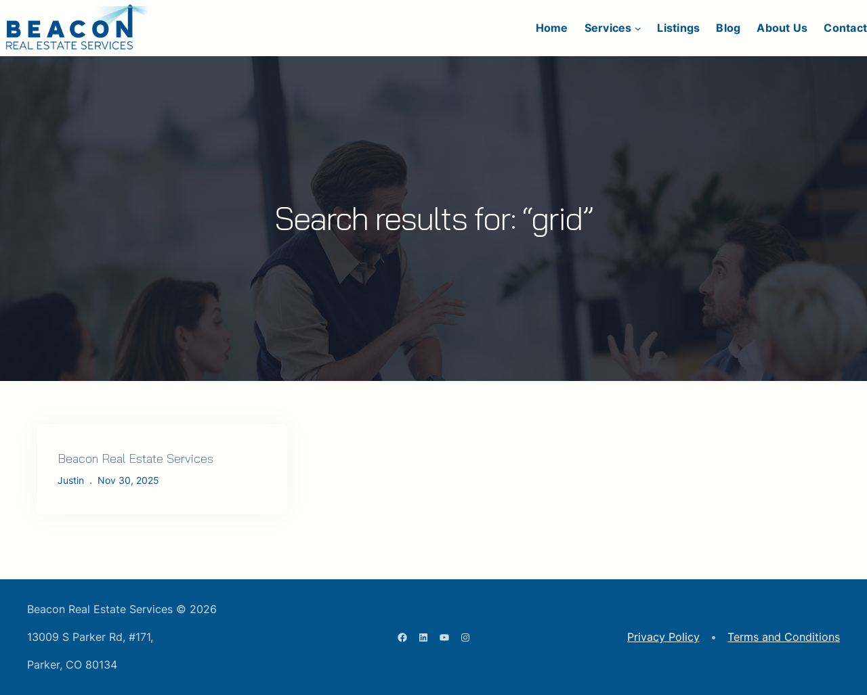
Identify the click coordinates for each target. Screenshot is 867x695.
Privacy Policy (663, 637)
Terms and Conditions (783, 637)
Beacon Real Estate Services (135, 458)
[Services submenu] (638, 28)
